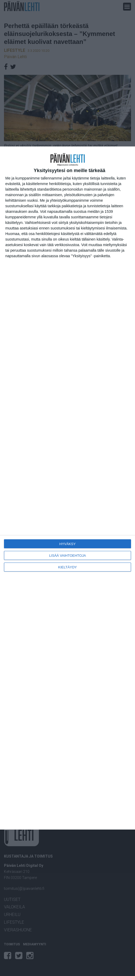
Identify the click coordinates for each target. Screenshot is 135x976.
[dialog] (67, 488)
